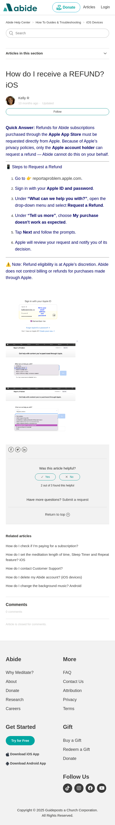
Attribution (72, 690)
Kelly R (23, 98)
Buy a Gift (72, 740)
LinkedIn (24, 450)
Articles (89, 7)
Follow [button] (57, 111)
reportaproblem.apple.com (57, 178)
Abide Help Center (18, 22)
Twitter (18, 450)
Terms (68, 708)
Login (105, 7)
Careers (13, 708)
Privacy (70, 699)
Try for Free (20, 740)
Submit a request (75, 499)
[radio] (45, 476)
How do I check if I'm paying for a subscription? (42, 546)
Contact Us (73, 681)
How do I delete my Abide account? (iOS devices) (44, 577)
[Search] (57, 33)
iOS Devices (94, 22)
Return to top (57, 514)
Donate (66, 7)
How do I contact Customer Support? (34, 568)
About (11, 681)
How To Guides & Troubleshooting (59, 22)
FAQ (67, 672)
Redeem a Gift (76, 749)
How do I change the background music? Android (43, 586)
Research (15, 699)
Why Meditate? (20, 672)
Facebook (11, 450)
